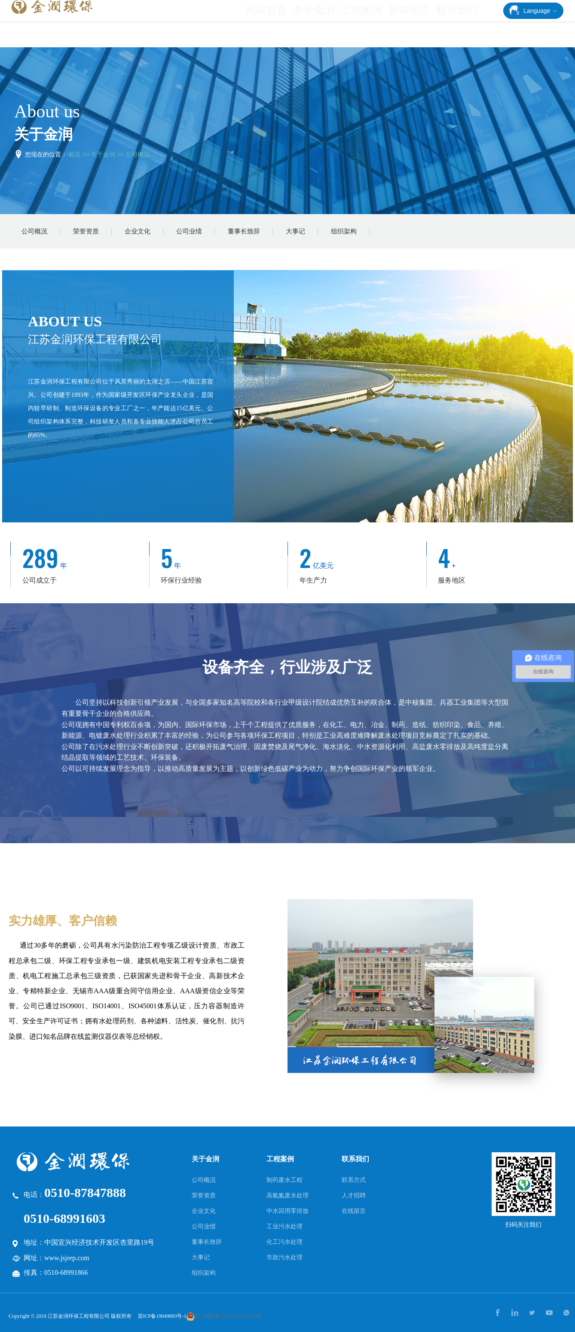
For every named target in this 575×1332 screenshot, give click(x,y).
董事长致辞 (244, 231)
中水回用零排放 (287, 1210)
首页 (75, 154)
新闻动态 (415, 24)
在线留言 (354, 1210)
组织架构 (344, 231)
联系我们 (458, 24)
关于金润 (328, 24)
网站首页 (284, 24)
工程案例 (371, 24)
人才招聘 (354, 1195)
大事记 (295, 231)
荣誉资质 (86, 231)
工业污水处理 (284, 1226)
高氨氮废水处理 (287, 1195)
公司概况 (137, 154)
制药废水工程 (284, 1179)
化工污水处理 (284, 1241)
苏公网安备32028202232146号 (224, 1316)
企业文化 (137, 231)
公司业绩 (189, 231)
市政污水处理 (284, 1257)
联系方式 (354, 1179)
